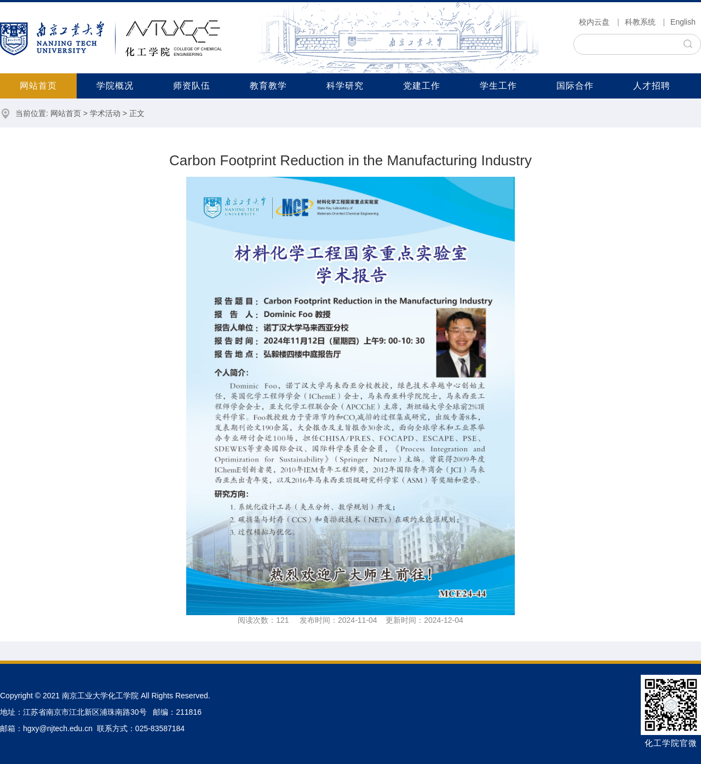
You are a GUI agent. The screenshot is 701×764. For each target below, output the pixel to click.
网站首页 (38, 85)
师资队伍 (191, 85)
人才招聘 (651, 85)
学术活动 (105, 113)
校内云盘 (594, 22)
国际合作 (575, 85)
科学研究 (345, 85)
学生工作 (498, 85)
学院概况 (115, 85)
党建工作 (421, 85)
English (683, 22)
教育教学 (268, 85)
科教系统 (640, 22)
